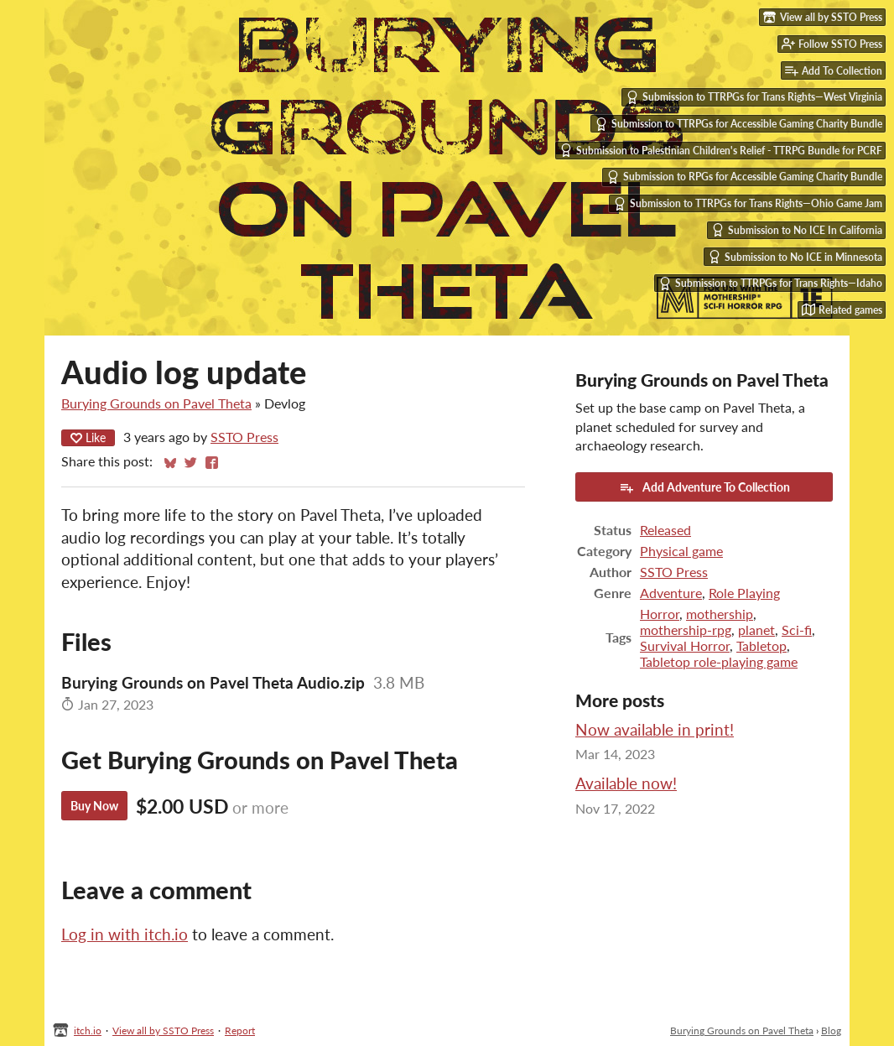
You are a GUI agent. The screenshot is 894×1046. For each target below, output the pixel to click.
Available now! (626, 783)
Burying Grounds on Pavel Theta (156, 403)
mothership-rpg (685, 629)
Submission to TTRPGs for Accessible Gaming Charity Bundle (738, 124)
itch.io (87, 1030)
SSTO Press (244, 437)
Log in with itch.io (124, 934)
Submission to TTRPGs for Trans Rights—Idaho (770, 283)
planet (756, 629)
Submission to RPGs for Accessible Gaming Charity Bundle (744, 177)
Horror (659, 614)
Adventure (671, 593)
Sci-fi (797, 629)
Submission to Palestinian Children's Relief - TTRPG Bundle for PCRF (720, 150)
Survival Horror (685, 645)
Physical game (681, 551)
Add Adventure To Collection (704, 487)
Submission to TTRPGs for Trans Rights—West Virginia (754, 97)
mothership (719, 614)
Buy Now (94, 806)
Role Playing (744, 593)
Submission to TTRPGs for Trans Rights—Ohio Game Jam (747, 204)
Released (665, 530)
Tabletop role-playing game (719, 661)
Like (88, 437)
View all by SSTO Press (163, 1030)
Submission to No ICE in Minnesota (795, 256)
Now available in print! (654, 729)
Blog (831, 1030)
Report (240, 1030)
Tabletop (761, 645)
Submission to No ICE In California (796, 230)
